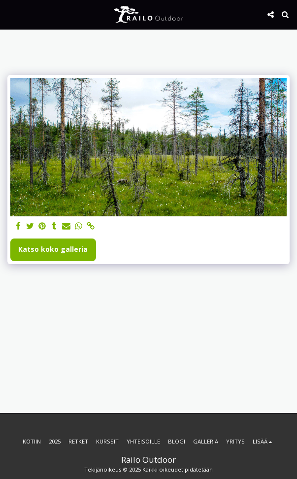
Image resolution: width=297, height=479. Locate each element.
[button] (10, 14)
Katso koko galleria (53, 249)
